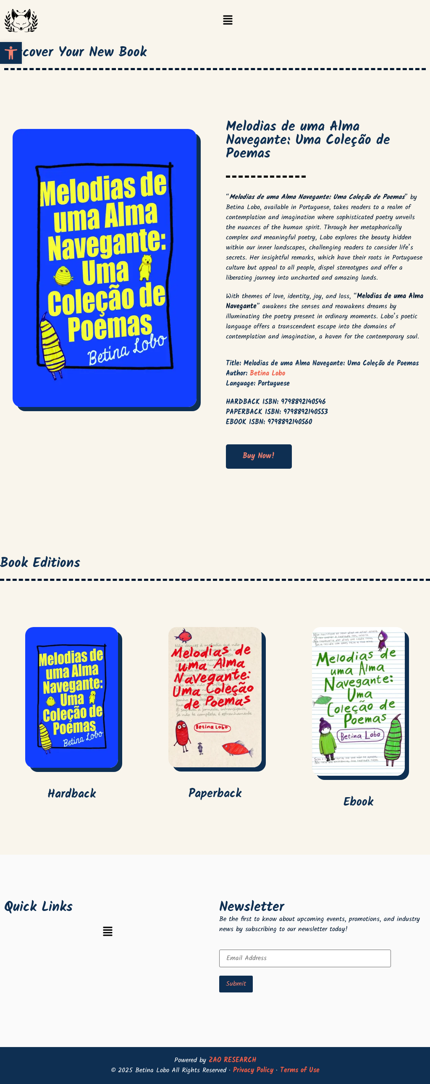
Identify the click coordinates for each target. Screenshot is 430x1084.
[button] (227, 21)
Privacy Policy (253, 1070)
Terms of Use (300, 1070)
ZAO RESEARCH (232, 1060)
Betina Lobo (267, 373)
